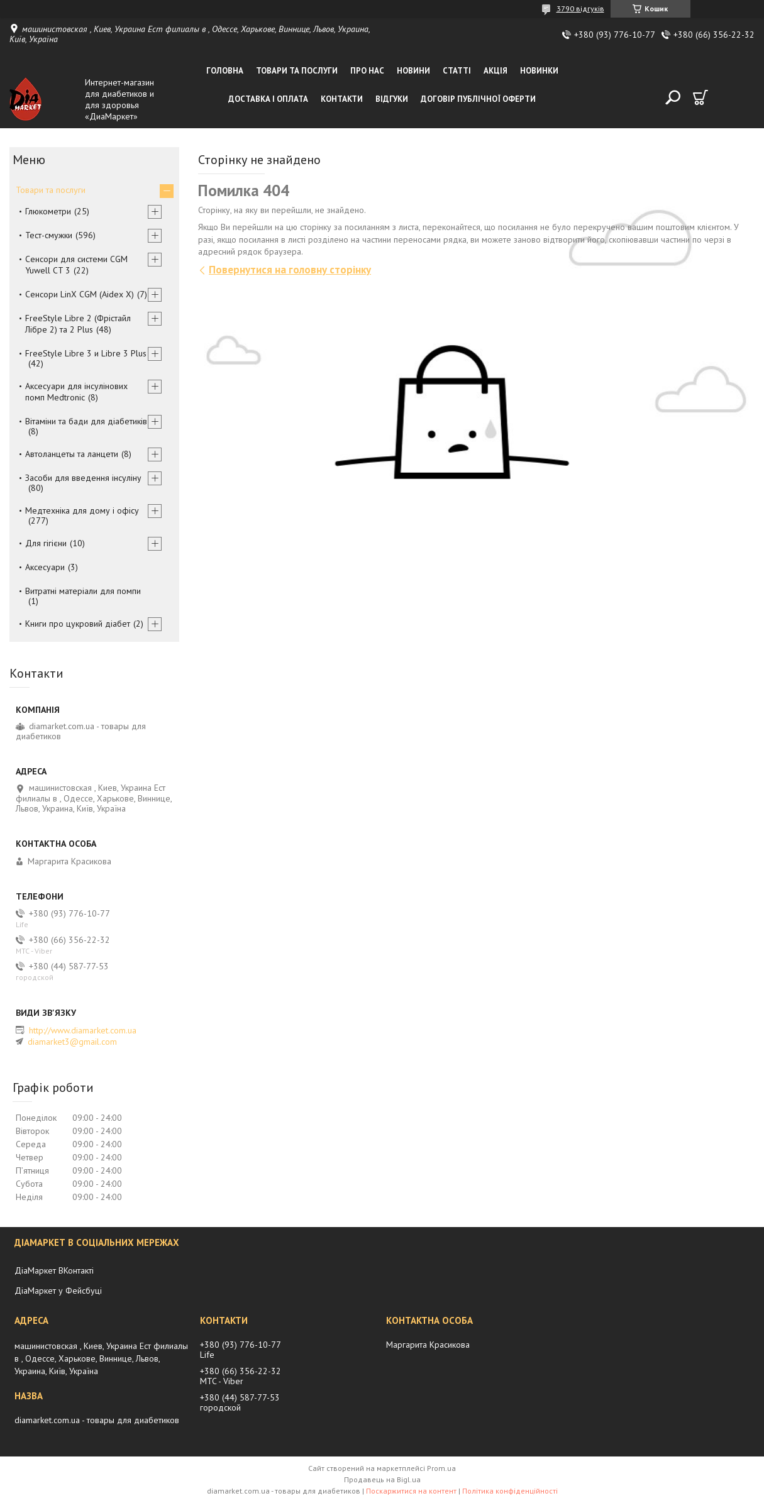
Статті (457, 70)
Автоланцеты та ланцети (71, 454)
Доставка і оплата (268, 99)
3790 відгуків (580, 8)
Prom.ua (441, 1468)
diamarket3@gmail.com (72, 1042)
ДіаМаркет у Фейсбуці (58, 1290)
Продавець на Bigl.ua (382, 1479)
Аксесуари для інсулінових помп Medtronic (76, 391)
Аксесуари (45, 567)
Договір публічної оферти (478, 99)
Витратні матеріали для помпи (83, 591)
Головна (224, 70)
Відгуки (391, 99)
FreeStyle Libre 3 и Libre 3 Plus (86, 353)
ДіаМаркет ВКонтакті (54, 1270)
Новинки (539, 70)
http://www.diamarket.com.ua (82, 1030)
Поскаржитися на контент (411, 1490)
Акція (495, 70)
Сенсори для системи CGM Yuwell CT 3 (76, 264)
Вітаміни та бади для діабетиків (86, 421)
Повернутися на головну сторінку (290, 270)
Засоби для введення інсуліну (83, 477)
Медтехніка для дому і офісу (82, 510)
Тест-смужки (48, 235)
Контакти (342, 99)
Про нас (367, 70)
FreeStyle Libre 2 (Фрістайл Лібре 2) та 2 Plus (78, 323)
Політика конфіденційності (510, 1490)
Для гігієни (46, 543)
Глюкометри (48, 211)
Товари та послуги (297, 70)
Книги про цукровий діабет (77, 623)
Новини (413, 70)
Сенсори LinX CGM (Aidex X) (79, 294)
